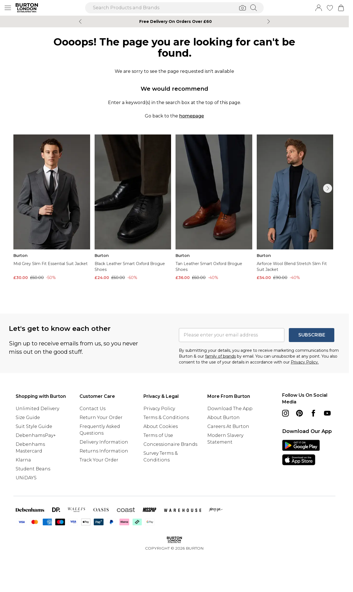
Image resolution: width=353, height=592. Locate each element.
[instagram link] (285, 413)
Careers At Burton (228, 426)
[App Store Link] (301, 452)
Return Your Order (101, 417)
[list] (174, 215)
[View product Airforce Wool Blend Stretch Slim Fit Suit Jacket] (295, 207)
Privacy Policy (159, 408)
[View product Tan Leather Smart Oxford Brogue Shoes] (214, 207)
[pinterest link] (299, 413)
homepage (191, 116)
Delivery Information (104, 442)
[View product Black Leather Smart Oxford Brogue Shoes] (133, 207)
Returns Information (104, 451)
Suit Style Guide (34, 426)
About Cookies (160, 426)
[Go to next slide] (327, 188)
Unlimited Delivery (37, 408)
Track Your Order (99, 460)
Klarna (23, 460)
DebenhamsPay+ (36, 435)
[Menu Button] (7, 7)
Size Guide (28, 417)
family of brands (220, 356)
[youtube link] (327, 413)
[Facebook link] (313, 413)
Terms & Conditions (166, 417)
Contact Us (92, 408)
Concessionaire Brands (170, 444)
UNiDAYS (26, 477)
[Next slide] (268, 21)
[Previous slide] (80, 21)
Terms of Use (158, 435)
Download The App (230, 408)
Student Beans (33, 468)
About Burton (223, 417)
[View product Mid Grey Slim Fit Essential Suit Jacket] (51, 207)
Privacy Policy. (305, 362)
